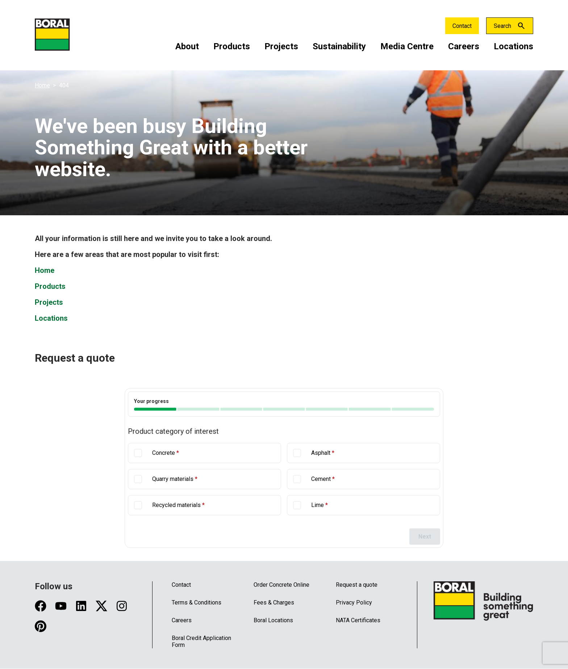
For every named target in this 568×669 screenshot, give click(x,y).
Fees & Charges (274, 602)
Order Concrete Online (281, 584)
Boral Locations (273, 620)
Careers (463, 46)
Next (424, 536)
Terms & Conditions (196, 602)
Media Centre (407, 46)
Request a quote (356, 584)
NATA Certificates (358, 620)
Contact (462, 25)
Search (502, 25)
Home (42, 85)
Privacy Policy (354, 602)
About (187, 46)
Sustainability (339, 46)
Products (231, 46)
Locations (513, 46)
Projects (281, 46)
